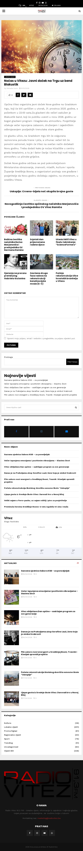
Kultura (7, 723)
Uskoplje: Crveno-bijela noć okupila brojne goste (41, 191)
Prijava (56, 5)
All (78, 563)
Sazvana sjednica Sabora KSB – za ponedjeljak (26, 380)
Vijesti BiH (9, 751)
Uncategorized (11, 747)
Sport (6, 739)
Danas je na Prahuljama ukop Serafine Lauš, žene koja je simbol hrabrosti (38, 391)
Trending (8, 743)
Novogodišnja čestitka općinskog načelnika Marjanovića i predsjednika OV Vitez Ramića (41, 205)
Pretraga (8, 357)
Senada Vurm (12, 88)
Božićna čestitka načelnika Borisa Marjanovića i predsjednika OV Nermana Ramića (13, 244)
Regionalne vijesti (12, 735)
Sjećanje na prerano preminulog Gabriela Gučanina (15, 276)
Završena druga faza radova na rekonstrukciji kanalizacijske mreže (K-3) (39, 278)
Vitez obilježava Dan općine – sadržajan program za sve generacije (35, 387)
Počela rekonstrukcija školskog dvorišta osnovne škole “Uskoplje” (37, 488)
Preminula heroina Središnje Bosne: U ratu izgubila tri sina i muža (36, 507)
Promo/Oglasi (10, 731)
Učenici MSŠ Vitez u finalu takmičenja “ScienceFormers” (66, 242)
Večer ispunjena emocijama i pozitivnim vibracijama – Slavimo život (35, 384)
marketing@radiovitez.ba (49, 818)
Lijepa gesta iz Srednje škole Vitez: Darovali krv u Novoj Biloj (34, 494)
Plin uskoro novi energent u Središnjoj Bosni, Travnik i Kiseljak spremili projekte (40, 395)
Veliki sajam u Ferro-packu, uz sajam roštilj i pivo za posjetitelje (35, 500)
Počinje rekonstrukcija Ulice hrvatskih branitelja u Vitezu (67, 277)
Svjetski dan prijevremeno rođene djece (37, 242)
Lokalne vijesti (10, 77)
